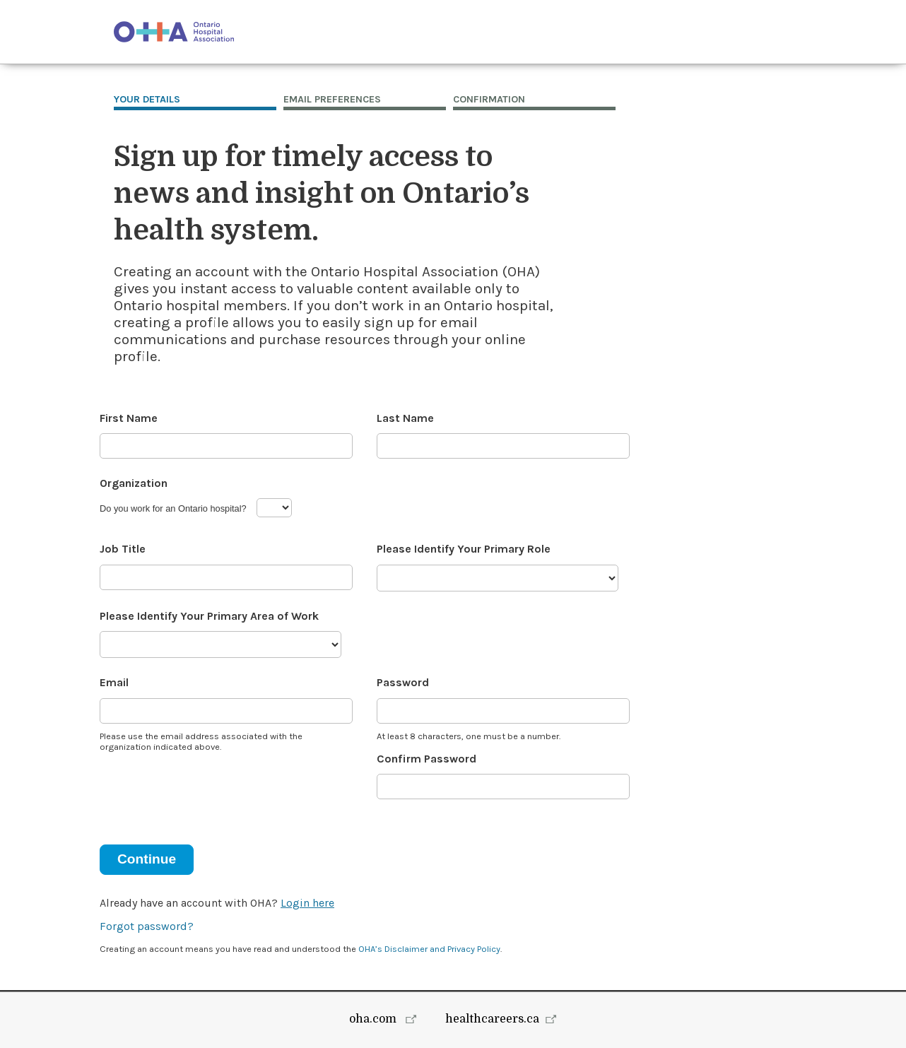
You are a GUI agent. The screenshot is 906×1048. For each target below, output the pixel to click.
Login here (307, 902)
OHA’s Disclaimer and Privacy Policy (429, 948)
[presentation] (207, 789)
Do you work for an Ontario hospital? (173, 508)
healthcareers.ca (492, 1019)
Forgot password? (147, 926)
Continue (146, 859)
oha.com (374, 1019)
